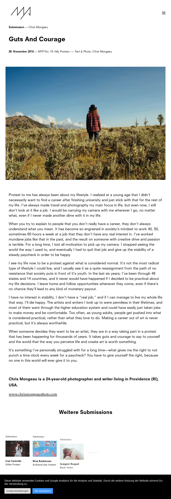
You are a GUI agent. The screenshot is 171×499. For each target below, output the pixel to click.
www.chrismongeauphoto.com (33, 394)
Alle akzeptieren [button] (42, 491)
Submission (11, 440)
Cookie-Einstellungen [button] (17, 491)
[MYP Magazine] (15, 13)
